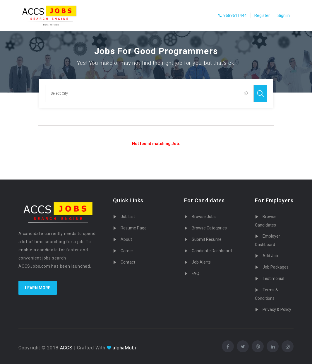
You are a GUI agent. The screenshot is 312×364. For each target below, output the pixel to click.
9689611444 (232, 15)
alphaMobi (124, 348)
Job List (128, 216)
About (126, 239)
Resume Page (134, 228)
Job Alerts (201, 262)
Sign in (283, 15)
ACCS (66, 348)
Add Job (270, 255)
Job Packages (276, 267)
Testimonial (273, 278)
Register (262, 15)
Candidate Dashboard (212, 250)
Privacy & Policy (277, 309)
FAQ (195, 273)
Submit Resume (207, 239)
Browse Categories (209, 228)
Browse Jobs (204, 216)
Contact (128, 262)
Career (127, 250)
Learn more (37, 287)
